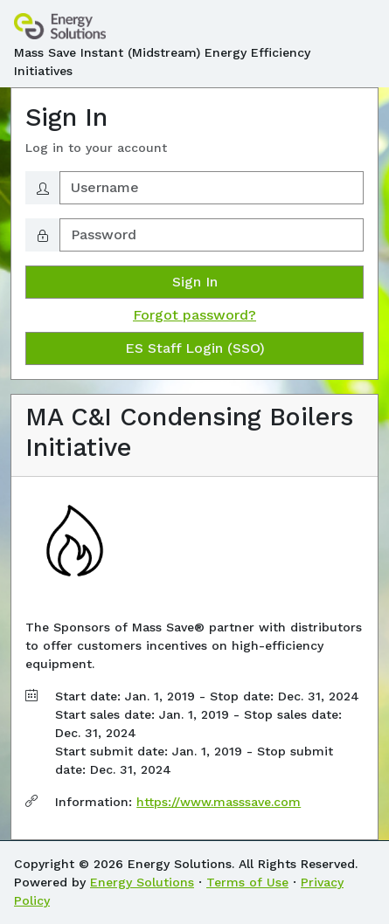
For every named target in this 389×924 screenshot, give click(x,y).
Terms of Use (247, 882)
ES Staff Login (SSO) (195, 348)
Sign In (195, 281)
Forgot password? (194, 315)
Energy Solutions (142, 882)
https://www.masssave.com (218, 802)
